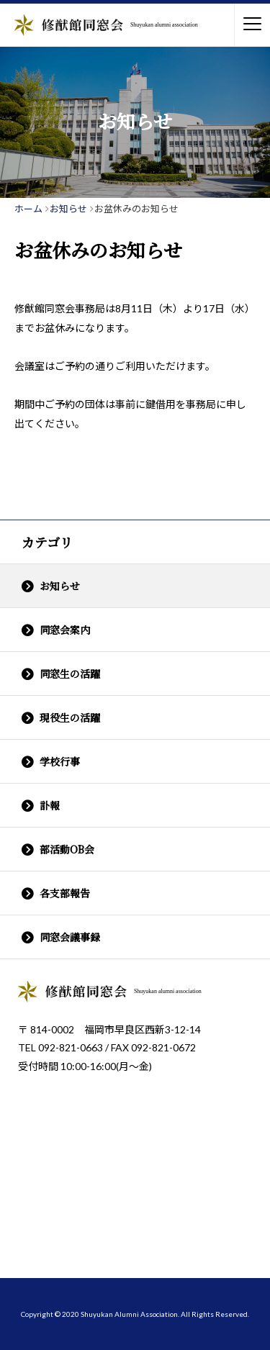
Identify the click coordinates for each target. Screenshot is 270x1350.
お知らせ (60, 586)
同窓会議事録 (70, 937)
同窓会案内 (65, 629)
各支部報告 (65, 893)
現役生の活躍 (70, 717)
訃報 (50, 805)
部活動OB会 (67, 849)
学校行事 (60, 761)
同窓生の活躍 (70, 673)
